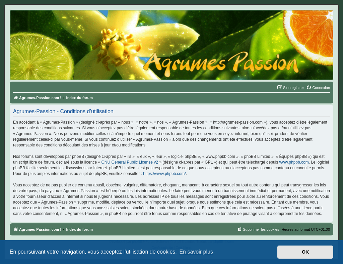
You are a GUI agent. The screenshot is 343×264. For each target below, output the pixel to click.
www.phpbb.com (294, 162)
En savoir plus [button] (196, 252)
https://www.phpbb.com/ (164, 173)
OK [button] (305, 252)
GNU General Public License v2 (129, 162)
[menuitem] (318, 88)
